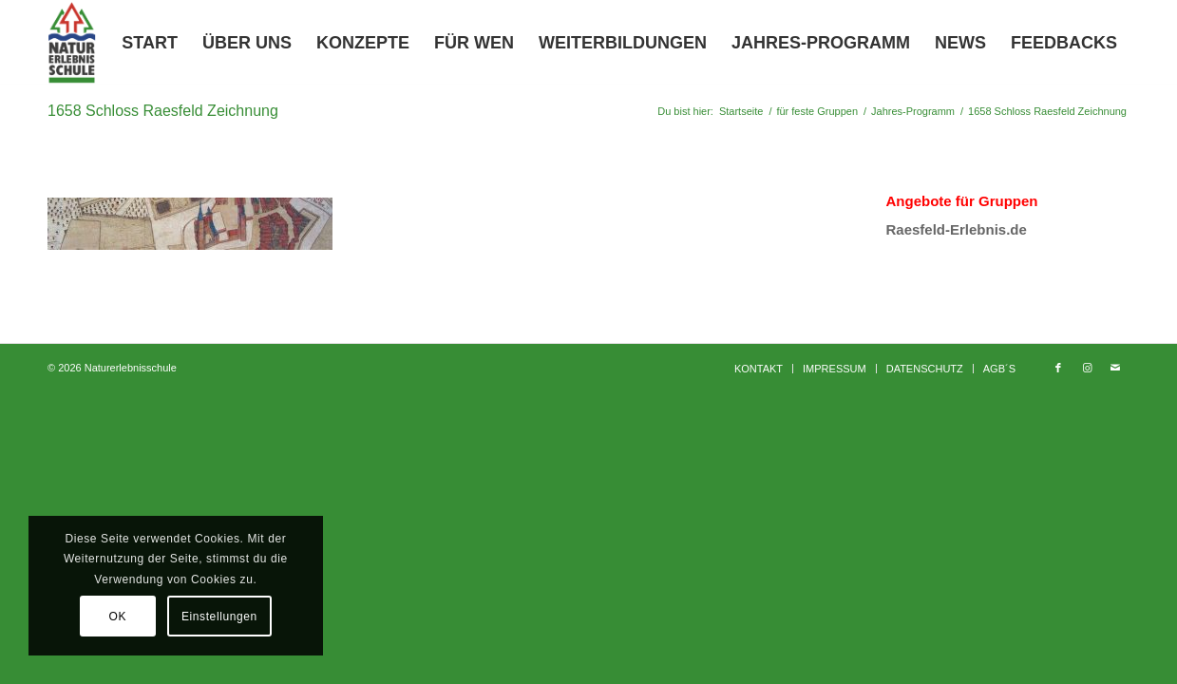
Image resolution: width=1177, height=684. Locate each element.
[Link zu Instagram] (1087, 367)
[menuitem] (149, 43)
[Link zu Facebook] (1058, 367)
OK (117, 616)
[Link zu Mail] (1115, 367)
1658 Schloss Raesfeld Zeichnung (162, 111)
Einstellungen (219, 616)
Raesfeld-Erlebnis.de (955, 229)
